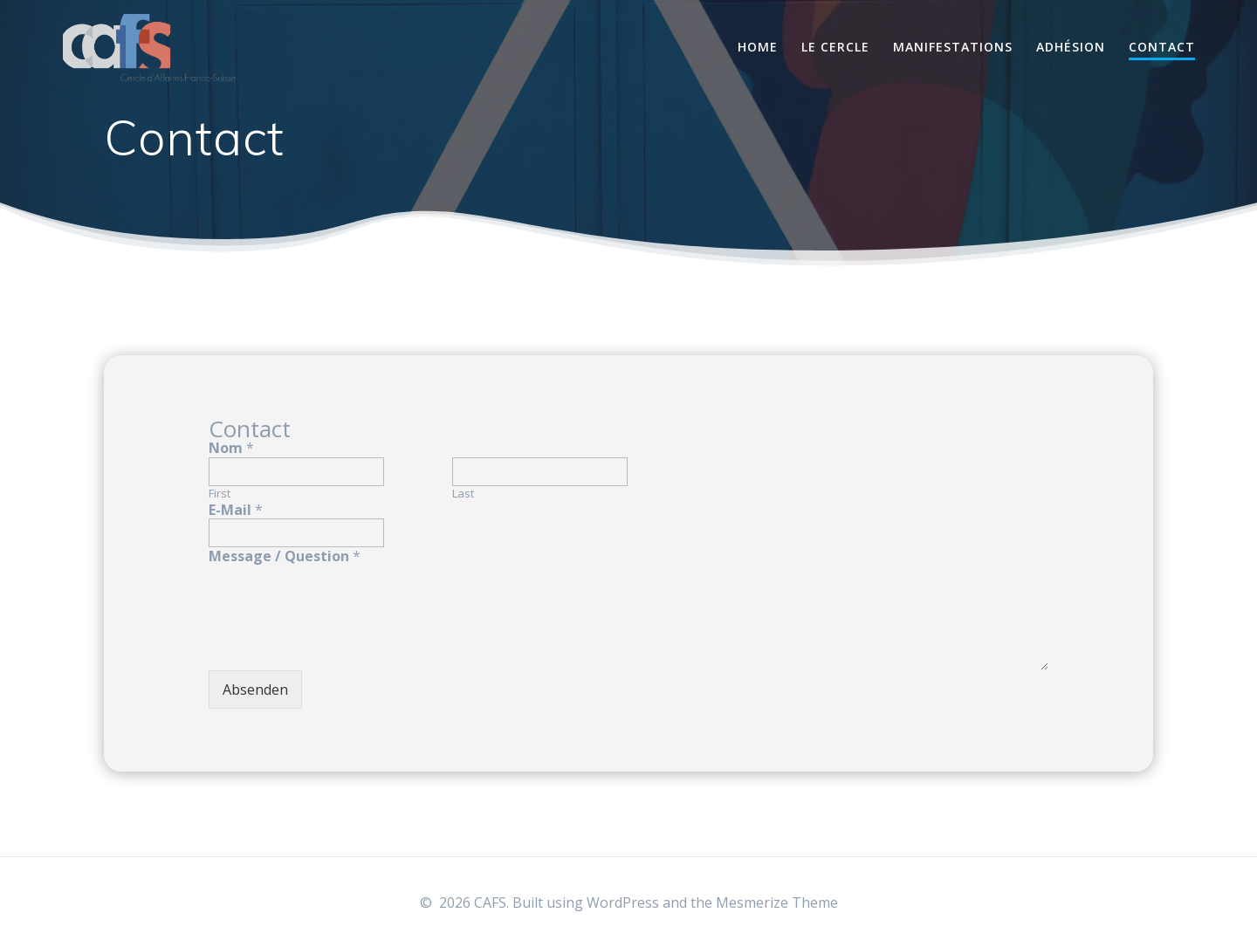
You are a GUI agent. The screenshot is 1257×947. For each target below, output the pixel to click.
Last (463, 493)
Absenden (255, 689)
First (219, 493)
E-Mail (236, 510)
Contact (1162, 46)
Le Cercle (835, 46)
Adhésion (1070, 46)
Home (758, 46)
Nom (231, 448)
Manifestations (953, 46)
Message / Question (285, 556)
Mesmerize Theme (777, 902)
